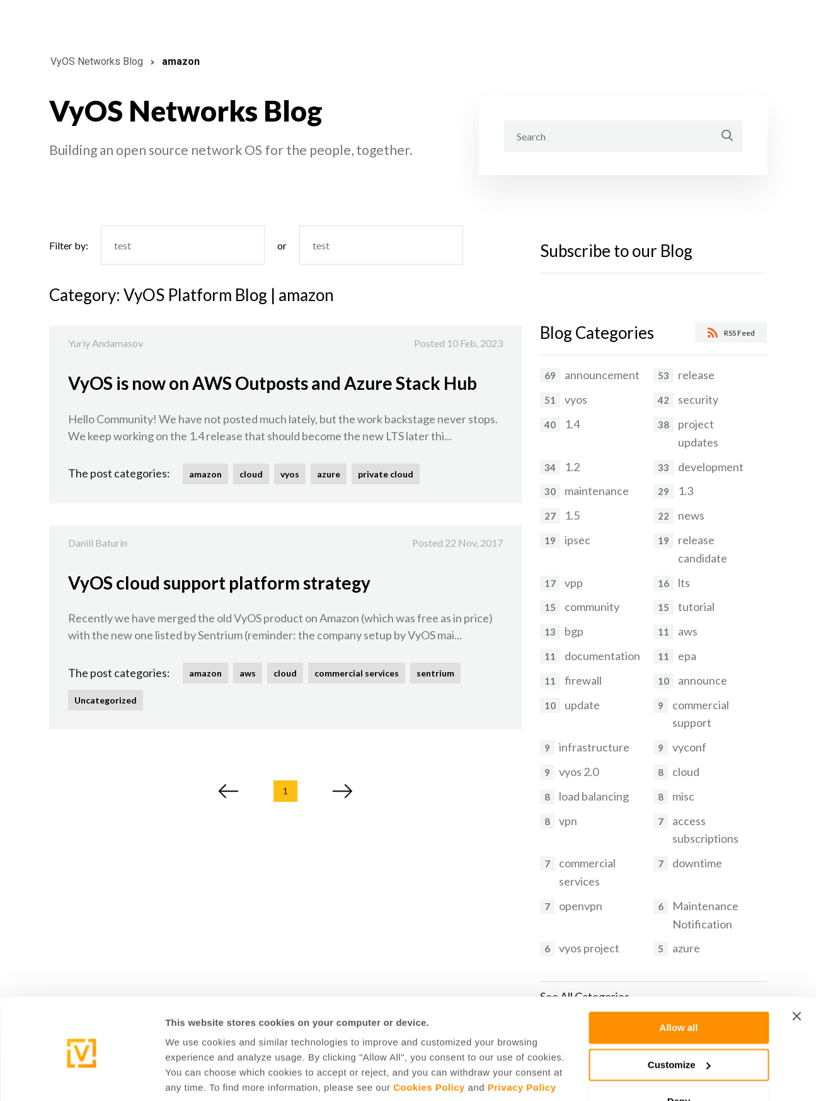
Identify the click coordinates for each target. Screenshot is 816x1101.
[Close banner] (796, 970)
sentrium (435, 673)
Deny (679, 1055)
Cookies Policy (429, 1041)
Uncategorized (105, 700)
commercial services (356, 673)
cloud (251, 474)
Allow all (679, 981)
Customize (679, 1018)
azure (328, 474)
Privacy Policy (522, 1041)
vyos (289, 474)
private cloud (385, 474)
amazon (205, 474)
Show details (194, 1076)
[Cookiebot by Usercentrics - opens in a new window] (81, 1076)
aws (247, 673)
